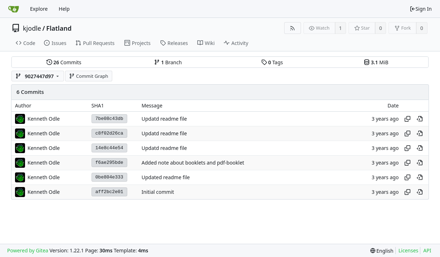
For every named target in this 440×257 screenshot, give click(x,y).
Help (64, 8)
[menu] (382, 250)
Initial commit (158, 191)
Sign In (421, 8)
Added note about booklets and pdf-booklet (193, 162)
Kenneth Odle (44, 118)
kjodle (32, 28)
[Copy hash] (407, 119)
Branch (168, 62)
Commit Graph (88, 76)
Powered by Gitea (27, 250)
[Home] (14, 8)
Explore (39, 8)
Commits (63, 62)
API (427, 250)
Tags (272, 62)
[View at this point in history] (419, 119)
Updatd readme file (164, 118)
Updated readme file (166, 177)
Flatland (58, 28)
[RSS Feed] (292, 28)
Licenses (409, 250)
